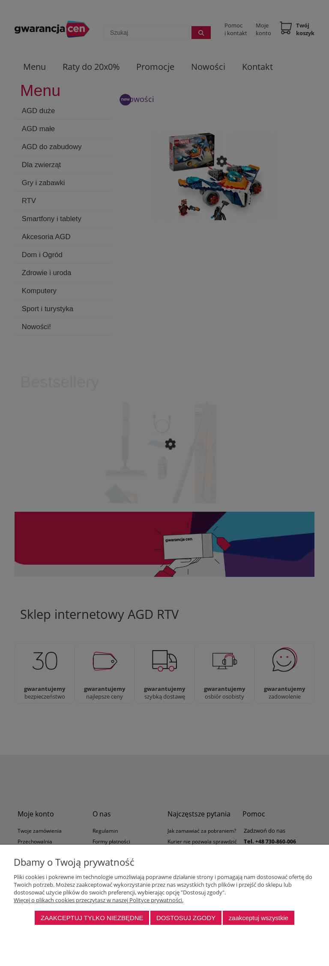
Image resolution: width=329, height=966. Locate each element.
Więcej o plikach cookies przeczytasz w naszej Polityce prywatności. (98, 900)
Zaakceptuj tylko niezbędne (92, 917)
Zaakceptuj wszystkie (258, 917)
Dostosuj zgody (185, 917)
